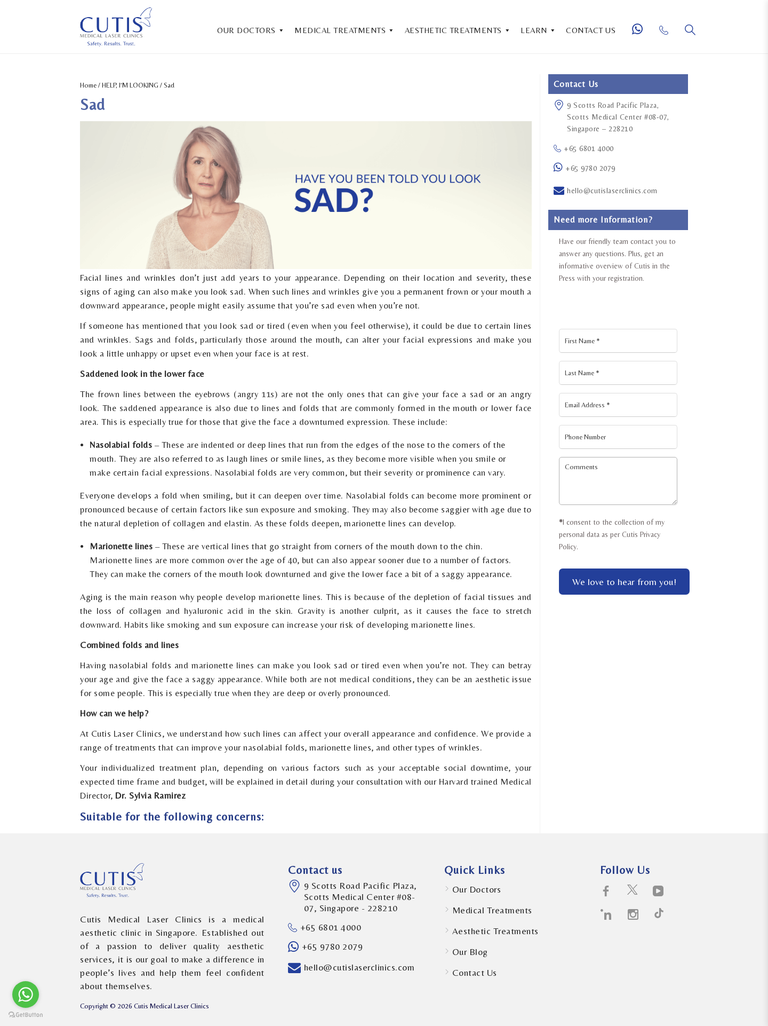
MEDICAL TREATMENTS (344, 29)
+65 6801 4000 (584, 148)
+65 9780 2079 (590, 168)
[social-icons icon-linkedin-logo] (606, 915)
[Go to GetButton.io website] (26, 1015)
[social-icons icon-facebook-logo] (606, 891)
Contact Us (474, 972)
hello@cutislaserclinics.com (612, 190)
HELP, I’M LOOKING (130, 85)
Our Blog (470, 951)
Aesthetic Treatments (495, 931)
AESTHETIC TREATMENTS (458, 29)
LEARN (538, 29)
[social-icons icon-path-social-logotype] (659, 915)
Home (88, 85)
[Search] (690, 30)
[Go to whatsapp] (25, 994)
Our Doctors (476, 889)
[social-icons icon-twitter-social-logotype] (632, 891)
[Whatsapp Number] (641, 33)
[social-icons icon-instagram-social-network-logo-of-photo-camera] (633, 915)
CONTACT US (590, 30)
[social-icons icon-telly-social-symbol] (658, 891)
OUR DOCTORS (251, 29)
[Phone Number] (668, 34)
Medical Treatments (492, 910)
